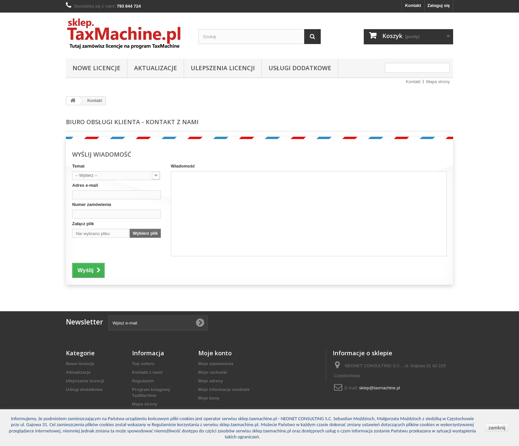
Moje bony (208, 398)
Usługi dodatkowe (299, 68)
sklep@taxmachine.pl (379, 387)
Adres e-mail (85, 185)
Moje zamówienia (215, 363)
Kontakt (413, 5)
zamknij (497, 427)
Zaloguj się (438, 5)
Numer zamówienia (91, 204)
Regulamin (143, 380)
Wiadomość (183, 166)
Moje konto (215, 353)
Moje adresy (210, 380)
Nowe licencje (96, 68)
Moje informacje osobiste (224, 389)
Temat (78, 166)
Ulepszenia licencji (223, 68)
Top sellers (143, 363)
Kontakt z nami (147, 372)
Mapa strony (438, 81)
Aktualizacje (155, 68)
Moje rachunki (212, 372)
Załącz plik (83, 223)
